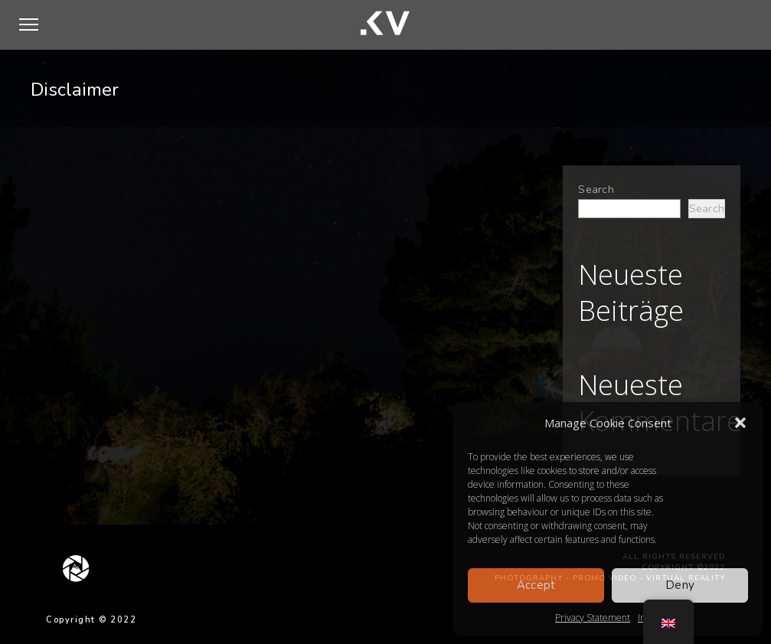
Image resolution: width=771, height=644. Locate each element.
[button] (740, 422)
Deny (679, 585)
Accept (536, 585)
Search (596, 189)
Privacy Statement (592, 617)
